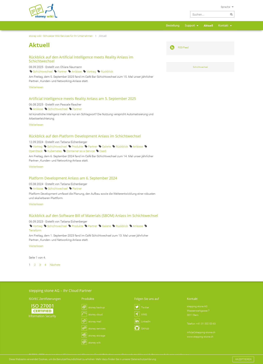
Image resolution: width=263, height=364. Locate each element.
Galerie (107, 146)
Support (190, 25)
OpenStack (36, 151)
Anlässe (77, 71)
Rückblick (107, 71)
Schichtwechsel (43, 71)
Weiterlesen (36, 87)
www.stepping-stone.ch (200, 336)
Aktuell (208, 25)
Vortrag (92, 71)
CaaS (103, 151)
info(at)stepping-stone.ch (201, 332)
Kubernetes (54, 151)
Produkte (78, 146)
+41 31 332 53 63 (206, 323)
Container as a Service (81, 151)
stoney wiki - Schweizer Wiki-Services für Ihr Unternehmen (61, 35)
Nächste (55, 264)
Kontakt (223, 25)
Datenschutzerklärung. (143, 359)
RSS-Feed (183, 47)
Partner (62, 71)
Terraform (35, 230)
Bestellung (172, 25)
